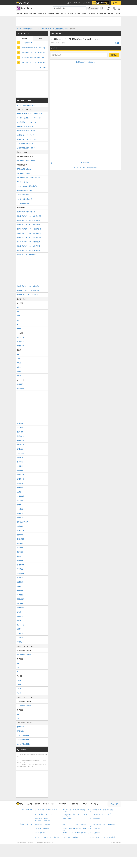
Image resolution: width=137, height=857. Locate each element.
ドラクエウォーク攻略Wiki (42, 821)
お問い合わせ (76, 804)
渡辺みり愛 (20, 475)
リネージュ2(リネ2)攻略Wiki (70, 837)
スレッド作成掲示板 (23, 744)
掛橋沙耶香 (20, 539)
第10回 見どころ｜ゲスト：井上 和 (28, 286)
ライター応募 (114, 804)
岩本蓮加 (20, 483)
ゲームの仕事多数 (73, 3)
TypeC (19, 688)
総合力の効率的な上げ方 (24, 190)
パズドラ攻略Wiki (67, 818)
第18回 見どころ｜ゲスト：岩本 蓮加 (28, 224)
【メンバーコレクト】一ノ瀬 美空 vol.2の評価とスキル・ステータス (34, 62)
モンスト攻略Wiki (95, 818)
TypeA (19, 680)
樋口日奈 (20, 432)
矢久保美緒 (20, 573)
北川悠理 (20, 547)
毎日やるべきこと (22, 182)
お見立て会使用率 (48, 13)
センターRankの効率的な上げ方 (27, 186)
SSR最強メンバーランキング (26, 131)
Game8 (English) (95, 804)
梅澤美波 (20, 487)
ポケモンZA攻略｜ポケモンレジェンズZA (46, 810)
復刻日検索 (102, 13)
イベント (63, 13)
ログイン (116, 3)
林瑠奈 (19, 586)
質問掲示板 (20, 731)
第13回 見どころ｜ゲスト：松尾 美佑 (28, 246)
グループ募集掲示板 (23, 740)
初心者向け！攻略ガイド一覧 (26, 160)
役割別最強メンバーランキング (26, 122)
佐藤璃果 (20, 582)
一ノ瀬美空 (20, 607)
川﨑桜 (19, 629)
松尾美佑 (20, 590)
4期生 (19, 371)
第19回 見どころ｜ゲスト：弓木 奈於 (28, 220)
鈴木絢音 (20, 462)
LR (18, 307)
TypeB (19, 684)
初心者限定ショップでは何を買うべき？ (29, 177)
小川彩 (19, 620)
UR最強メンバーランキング (25, 126)
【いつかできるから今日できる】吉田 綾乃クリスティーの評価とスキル (34, 57)
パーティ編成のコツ (23, 195)
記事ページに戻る (85, 163)
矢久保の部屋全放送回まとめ (26, 212)
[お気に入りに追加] (93, 8)
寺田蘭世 (20, 466)
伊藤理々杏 (20, 479)
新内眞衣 (20, 457)
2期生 (19, 363)
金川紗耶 (20, 543)
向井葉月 (20, 513)
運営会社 (85, 804)
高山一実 (20, 427)
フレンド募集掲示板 (23, 735)
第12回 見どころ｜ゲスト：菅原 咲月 (28, 250)
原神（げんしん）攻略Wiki (42, 824)
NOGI (19, 329)
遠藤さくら (20, 530)
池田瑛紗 (20, 603)
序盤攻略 (19, 13)
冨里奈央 (20, 637)
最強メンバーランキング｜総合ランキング (30, 113)
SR (18, 320)
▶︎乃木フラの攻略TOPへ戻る (26, 105)
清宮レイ (20, 556)
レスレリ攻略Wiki (95, 833)
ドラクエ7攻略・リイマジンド (43, 814)
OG (18, 354)
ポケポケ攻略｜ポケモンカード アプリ (101, 814)
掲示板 (118, 13)
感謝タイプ (20, 346)
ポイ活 (86, 3)
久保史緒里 (20, 496)
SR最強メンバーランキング (25, 135)
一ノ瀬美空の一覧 (26, 43)
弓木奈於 (20, 595)
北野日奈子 (20, 453)
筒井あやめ (20, 565)
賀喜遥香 (20, 535)
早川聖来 (20, 569)
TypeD (19, 693)
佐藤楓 (19, 505)
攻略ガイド (111, 13)
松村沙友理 (20, 440)
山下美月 (20, 517)
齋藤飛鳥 (20, 423)
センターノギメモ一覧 (24, 654)
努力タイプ (20, 337)
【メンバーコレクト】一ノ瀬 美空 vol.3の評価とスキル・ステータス (34, 52)
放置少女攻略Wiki (95, 828)
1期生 (19, 358)
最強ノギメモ (37, 13)
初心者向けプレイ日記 (24, 173)
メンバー (70, 13)
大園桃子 (20, 492)
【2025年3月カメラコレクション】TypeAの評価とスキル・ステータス (34, 48)
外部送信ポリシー (64, 804)
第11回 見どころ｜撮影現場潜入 (27, 254)
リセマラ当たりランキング (25, 143)
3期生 (19, 367)
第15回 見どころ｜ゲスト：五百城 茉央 (29, 237)
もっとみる (43, 67)
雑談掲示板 (20, 727)
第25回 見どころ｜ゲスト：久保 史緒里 (29, 216)
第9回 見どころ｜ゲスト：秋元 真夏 (28, 290)
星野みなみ (20, 436)
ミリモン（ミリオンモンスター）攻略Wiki (47, 837)
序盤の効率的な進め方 (24, 169)
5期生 (19, 376)
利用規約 (37, 804)
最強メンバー (28, 13)
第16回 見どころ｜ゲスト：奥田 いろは (29, 233)
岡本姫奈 (20, 616)
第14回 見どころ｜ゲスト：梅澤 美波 (28, 242)
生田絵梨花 (20, 388)
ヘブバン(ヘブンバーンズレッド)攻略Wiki (74, 824)
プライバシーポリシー (49, 804)
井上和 (19, 612)
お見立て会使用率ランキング (26, 148)
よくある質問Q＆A (23, 203)
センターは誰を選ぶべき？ (25, 199)
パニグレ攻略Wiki (40, 833)
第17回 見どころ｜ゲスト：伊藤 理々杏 (29, 229)
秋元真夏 (20, 384)
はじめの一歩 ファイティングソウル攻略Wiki (102, 837)
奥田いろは (20, 625)
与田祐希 (20, 526)
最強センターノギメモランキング (27, 139)
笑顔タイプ (20, 341)
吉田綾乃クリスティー (24, 522)
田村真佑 (20, 560)
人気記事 (24, 38)
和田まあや (20, 445)
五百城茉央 (20, 599)
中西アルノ (20, 642)
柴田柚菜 (20, 552)
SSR (18, 316)
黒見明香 (20, 577)
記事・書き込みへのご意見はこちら (85, 168)
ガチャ (57, 13)
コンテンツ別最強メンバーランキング (28, 118)
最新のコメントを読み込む (85, 62)
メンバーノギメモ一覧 (24, 705)
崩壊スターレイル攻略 (41, 818)
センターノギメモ (80, 13)
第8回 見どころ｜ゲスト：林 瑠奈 (27, 294)
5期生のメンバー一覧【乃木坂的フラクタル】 (72, 39)
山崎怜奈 (20, 470)
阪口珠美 (20, 500)
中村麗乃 (20, 509)
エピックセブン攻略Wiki (42, 828)
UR (18, 311)
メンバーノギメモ (92, 13)
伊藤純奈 (20, 449)
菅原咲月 (20, 633)
